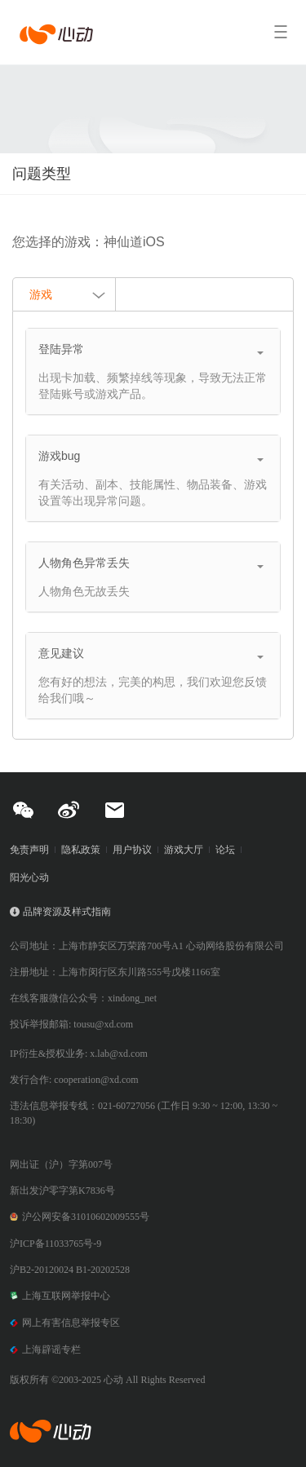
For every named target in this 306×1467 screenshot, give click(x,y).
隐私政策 (80, 849)
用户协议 (132, 849)
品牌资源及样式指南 (67, 911)
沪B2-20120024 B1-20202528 (70, 1269)
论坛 (225, 849)
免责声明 (29, 849)
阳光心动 (29, 877)
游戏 (68, 296)
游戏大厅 (183, 849)
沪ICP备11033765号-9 (55, 1243)
